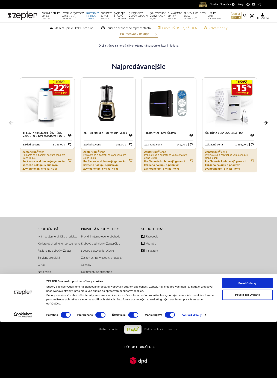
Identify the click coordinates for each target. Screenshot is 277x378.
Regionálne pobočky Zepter (54, 261)
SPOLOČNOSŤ (48, 240)
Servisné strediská (49, 268)
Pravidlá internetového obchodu (100, 247)
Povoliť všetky (247, 339)
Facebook (152, 247)
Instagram (152, 261)
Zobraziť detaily (192, 371)
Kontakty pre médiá (49, 296)
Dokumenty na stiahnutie (96, 282)
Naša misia (44, 282)
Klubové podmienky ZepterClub (100, 254)
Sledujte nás (152, 240)
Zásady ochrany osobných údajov (101, 268)
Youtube (151, 254)
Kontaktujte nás (47, 289)
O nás (41, 275)
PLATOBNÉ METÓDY (138, 328)
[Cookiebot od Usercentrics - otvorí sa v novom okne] (22, 371)
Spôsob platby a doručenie (97, 261)
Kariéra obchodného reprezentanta (59, 254)
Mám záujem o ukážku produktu (57, 247)
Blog (40, 304)
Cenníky (86, 275)
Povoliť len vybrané (247, 350)
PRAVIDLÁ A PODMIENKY (100, 240)
